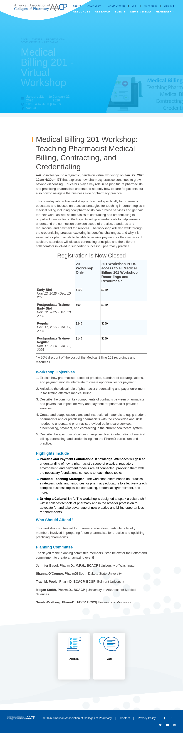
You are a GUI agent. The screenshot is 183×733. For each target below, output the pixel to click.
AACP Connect (116, 6)
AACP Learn (94, 6)
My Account (150, 6)
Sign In (168, 6)
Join (134, 6)
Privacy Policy (147, 718)
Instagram (174, 725)
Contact (125, 718)
